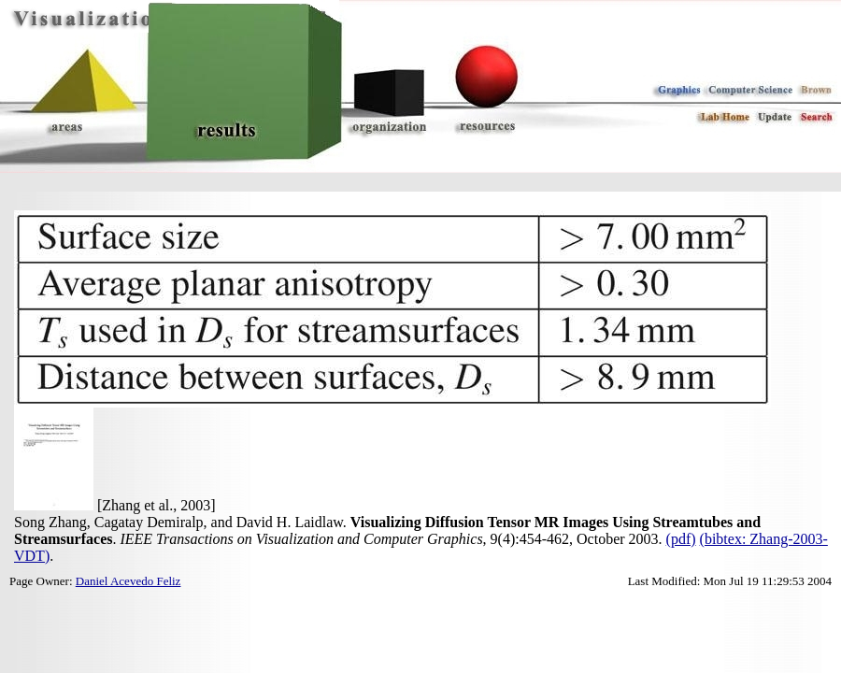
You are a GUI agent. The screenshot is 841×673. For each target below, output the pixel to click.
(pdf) (681, 539)
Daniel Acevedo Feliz (128, 581)
